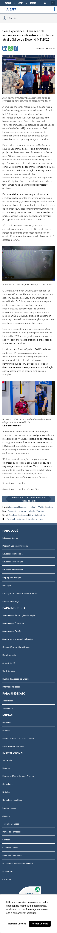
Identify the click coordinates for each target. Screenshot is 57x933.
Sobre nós (7, 760)
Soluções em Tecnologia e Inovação (18, 615)
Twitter (41, 507)
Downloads (7, 871)
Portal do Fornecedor (12, 831)
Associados (7, 700)
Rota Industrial (9, 654)
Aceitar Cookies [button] (40, 924)
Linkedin (33, 507)
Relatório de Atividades (13, 746)
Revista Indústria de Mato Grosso (18, 738)
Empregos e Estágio (11, 577)
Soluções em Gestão (11, 631)
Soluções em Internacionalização (17, 638)
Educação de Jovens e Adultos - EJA (19, 593)
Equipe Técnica (9, 807)
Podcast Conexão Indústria (15, 545)
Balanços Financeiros (12, 855)
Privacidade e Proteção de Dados (17, 863)
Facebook (13, 507)
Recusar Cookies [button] (17, 924)
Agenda (6, 815)
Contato (6, 839)
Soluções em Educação (13, 623)
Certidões (6, 879)
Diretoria (6, 768)
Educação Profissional (12, 553)
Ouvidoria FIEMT (10, 847)
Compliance (7, 783)
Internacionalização (11, 601)
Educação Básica (10, 537)
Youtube (49, 507)
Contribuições (8, 670)
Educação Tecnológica (12, 561)
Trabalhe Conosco (10, 823)
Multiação (6, 585)
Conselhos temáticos (12, 799)
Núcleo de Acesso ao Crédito (15, 678)
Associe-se (7, 708)
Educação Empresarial (12, 569)
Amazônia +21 (8, 662)
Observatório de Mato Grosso (16, 646)
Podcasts (6, 722)
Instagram (23, 507)
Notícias (13, 17)
